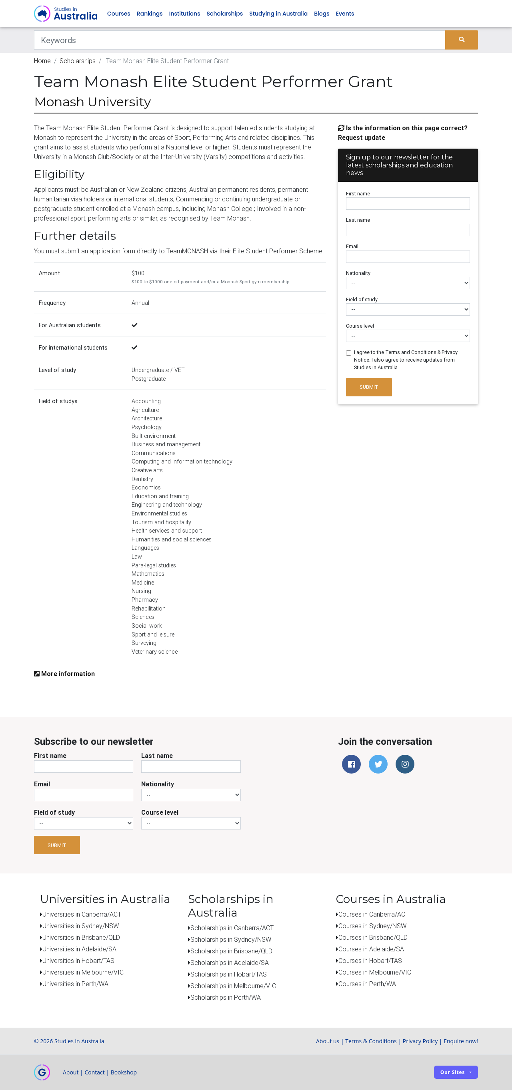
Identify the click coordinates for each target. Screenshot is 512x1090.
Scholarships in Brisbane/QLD (231, 951)
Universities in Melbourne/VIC (83, 972)
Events (345, 14)
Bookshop (124, 1072)
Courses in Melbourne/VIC (374, 972)
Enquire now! (461, 1041)
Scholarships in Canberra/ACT (232, 928)
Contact (94, 1072)
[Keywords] (240, 40)
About (70, 1072)
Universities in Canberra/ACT (81, 914)
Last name (358, 220)
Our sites (452, 1072)
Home (42, 61)
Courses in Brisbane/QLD (373, 937)
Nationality (358, 273)
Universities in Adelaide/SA (79, 949)
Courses (118, 14)
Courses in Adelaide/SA (371, 949)
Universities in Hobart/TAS (78, 961)
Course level (360, 325)
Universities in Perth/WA (75, 984)
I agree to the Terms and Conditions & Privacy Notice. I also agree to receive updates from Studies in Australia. (406, 360)
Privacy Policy (420, 1041)
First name (358, 193)
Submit (369, 387)
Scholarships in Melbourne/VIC (233, 986)
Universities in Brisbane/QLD (81, 937)
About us (327, 1041)
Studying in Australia (278, 14)
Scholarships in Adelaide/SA (229, 963)
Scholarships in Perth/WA (225, 997)
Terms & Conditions (371, 1041)
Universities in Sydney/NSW (80, 926)
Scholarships (225, 14)
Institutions (184, 14)
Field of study (362, 299)
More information (64, 674)
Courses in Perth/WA (367, 984)
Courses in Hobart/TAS (370, 961)
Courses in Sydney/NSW (372, 926)
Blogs (321, 14)
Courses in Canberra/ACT (373, 914)
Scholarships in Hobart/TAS (228, 974)
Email (352, 246)
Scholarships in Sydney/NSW (230, 939)
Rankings (150, 14)
